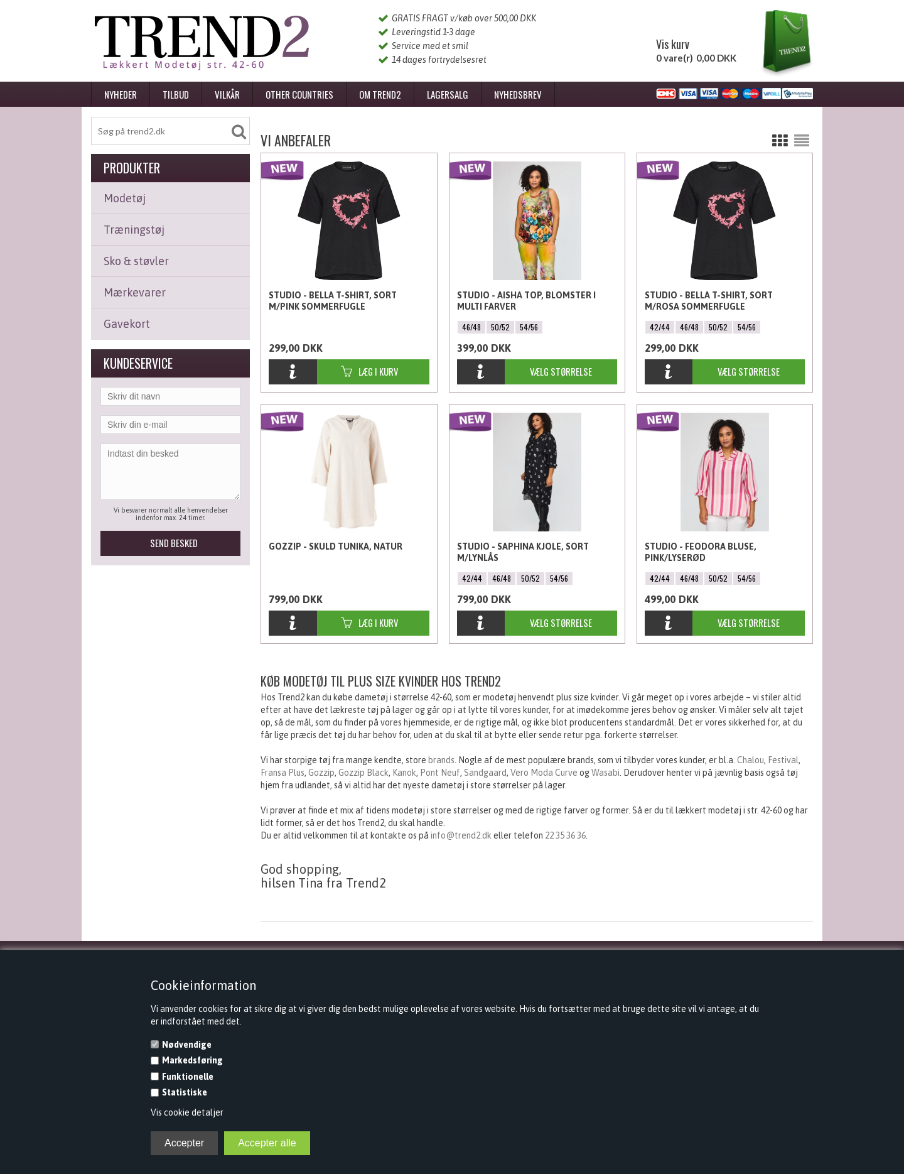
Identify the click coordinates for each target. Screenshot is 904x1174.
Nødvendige (187, 1045)
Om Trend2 (380, 94)
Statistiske (184, 1092)
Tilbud (176, 94)
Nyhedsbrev (518, 94)
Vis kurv (672, 44)
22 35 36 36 (565, 835)
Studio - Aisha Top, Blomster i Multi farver (526, 301)
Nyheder (120, 94)
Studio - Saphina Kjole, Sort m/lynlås (523, 552)
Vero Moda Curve (544, 773)
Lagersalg (447, 94)
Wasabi (605, 773)
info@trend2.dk (461, 835)
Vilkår (227, 94)
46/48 (471, 327)
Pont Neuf (440, 773)
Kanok (404, 773)
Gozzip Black (363, 773)
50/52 (500, 327)
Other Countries (299, 94)
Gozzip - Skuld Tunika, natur (335, 546)
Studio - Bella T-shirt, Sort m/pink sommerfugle (333, 301)
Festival (783, 760)
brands (441, 760)
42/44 (660, 327)
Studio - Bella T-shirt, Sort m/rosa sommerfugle (709, 301)
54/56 (529, 327)
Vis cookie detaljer (187, 1112)
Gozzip (321, 773)
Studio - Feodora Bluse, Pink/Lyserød (700, 552)
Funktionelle (187, 1077)
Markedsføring (192, 1060)
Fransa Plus (282, 773)
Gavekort (127, 323)
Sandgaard (485, 773)
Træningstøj (134, 229)
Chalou (750, 760)
